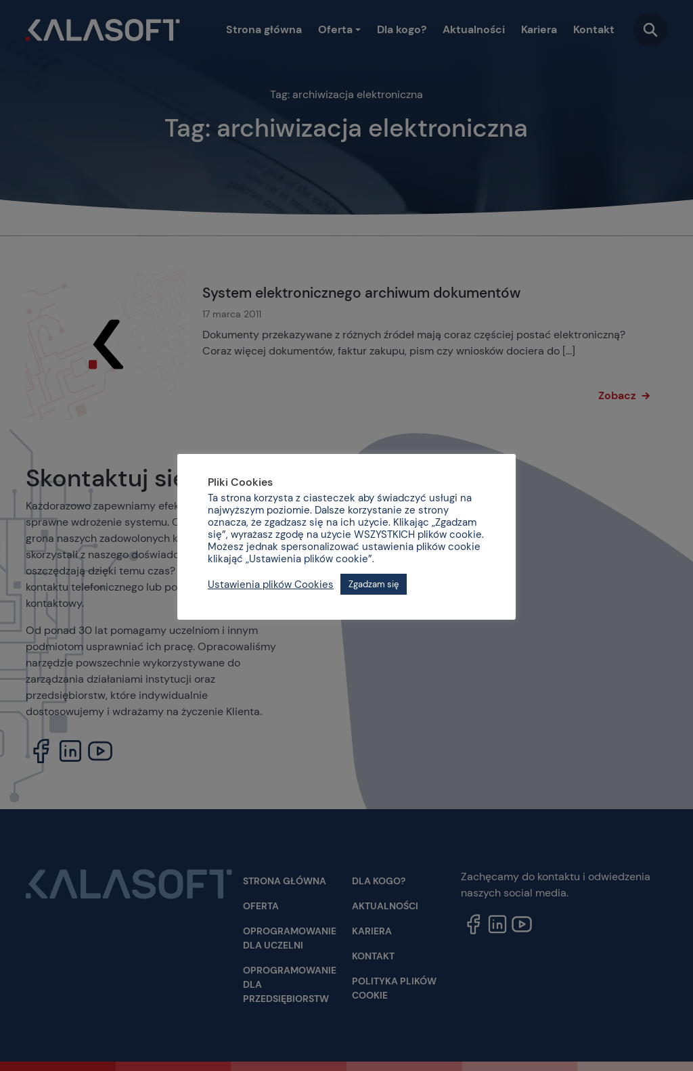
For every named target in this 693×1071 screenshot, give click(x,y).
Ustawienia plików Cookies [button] (271, 584)
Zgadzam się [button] (374, 584)
